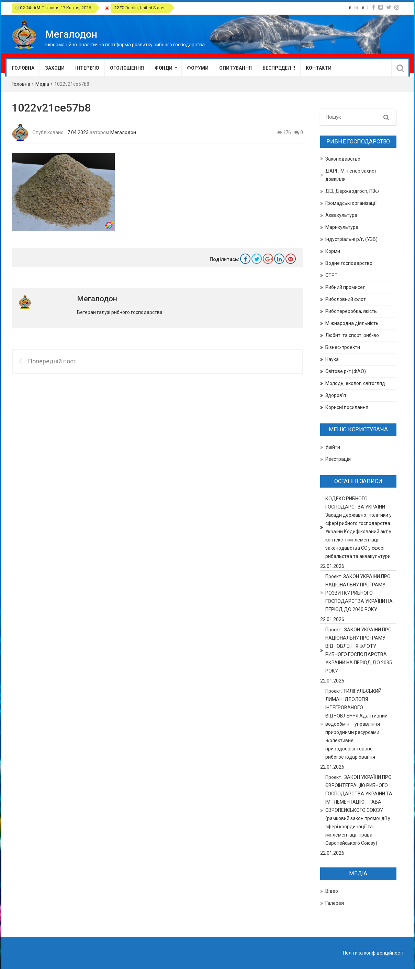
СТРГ (331, 275)
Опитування (235, 68)
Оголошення (127, 68)
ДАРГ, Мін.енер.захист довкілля (351, 175)
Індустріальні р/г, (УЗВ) (351, 239)
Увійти (332, 447)
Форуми (198, 68)
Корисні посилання (346, 407)
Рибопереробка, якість (351, 311)
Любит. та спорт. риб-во (352, 335)
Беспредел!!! (278, 68)
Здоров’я (335, 395)
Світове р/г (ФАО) (345, 371)
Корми (332, 251)
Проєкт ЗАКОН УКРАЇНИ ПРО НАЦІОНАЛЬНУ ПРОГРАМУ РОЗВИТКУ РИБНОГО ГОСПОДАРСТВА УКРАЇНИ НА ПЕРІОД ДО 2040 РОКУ (359, 593)
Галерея (334, 903)
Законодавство (342, 159)
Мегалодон (123, 132)
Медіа (42, 84)
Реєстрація (338, 459)
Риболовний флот (345, 299)
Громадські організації (351, 203)
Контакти (319, 68)
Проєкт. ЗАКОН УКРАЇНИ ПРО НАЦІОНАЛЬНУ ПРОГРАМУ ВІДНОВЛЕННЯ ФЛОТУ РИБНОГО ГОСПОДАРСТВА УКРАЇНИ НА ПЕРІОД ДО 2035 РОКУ (358, 650)
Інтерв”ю (87, 68)
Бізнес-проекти (342, 347)
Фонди (163, 68)
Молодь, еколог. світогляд (355, 383)
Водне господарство (348, 263)
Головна (23, 68)
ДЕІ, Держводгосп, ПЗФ (352, 191)
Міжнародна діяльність (352, 323)
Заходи (55, 68)
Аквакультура (341, 215)
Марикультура (341, 227)
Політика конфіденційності (373, 953)
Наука (332, 359)
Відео (331, 891)
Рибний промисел (345, 287)
